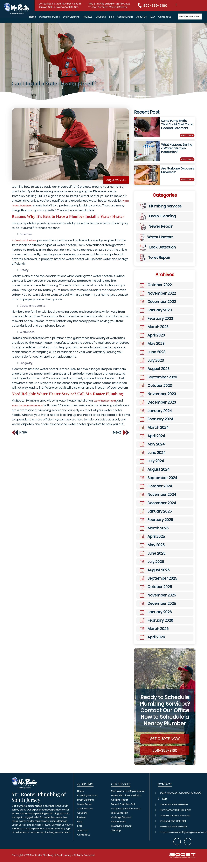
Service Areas (125, 16)
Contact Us (164, 16)
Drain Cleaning (71, 16)
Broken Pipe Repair (121, 826)
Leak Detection (119, 813)
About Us (141, 16)
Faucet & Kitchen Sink (123, 804)
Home (32, 16)
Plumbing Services (49, 16)
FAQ (152, 16)
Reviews (87, 16)
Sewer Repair (84, 804)
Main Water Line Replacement (128, 791)
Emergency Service (189, 16)
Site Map (116, 830)
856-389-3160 (155, 5)
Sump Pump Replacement (125, 808)
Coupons (101, 16)
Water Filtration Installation (126, 795)
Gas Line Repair (119, 799)
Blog (111, 16)
